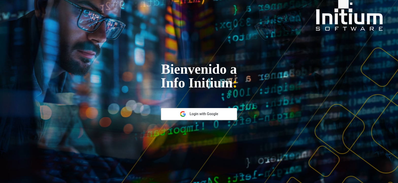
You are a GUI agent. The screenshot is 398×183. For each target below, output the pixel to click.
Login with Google (199, 114)
